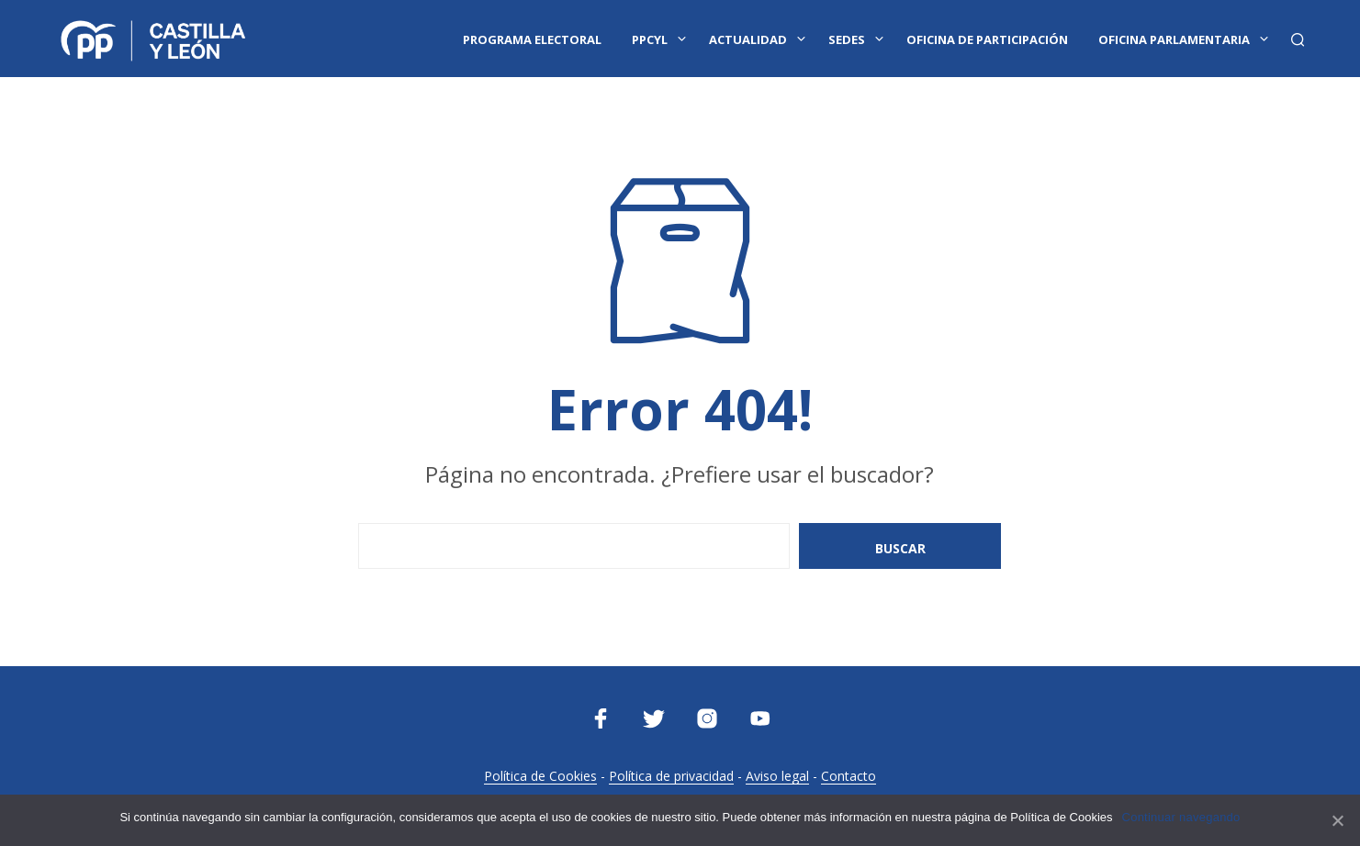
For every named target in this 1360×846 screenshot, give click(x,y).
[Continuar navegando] (1337, 820)
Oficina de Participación (987, 39)
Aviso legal (777, 776)
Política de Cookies (540, 776)
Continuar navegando (1181, 817)
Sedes (846, 39)
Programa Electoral (532, 39)
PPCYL (650, 39)
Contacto (848, 776)
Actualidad (748, 39)
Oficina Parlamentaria (1174, 39)
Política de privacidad (671, 776)
